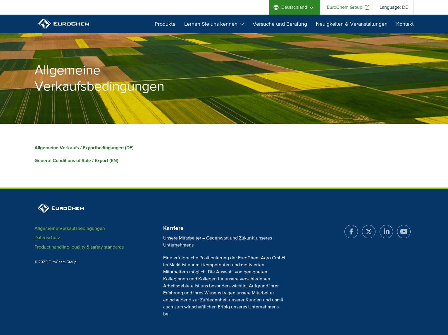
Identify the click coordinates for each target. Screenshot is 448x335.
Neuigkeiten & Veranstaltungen (351, 24)
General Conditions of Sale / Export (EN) (76, 161)
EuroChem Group (344, 7)
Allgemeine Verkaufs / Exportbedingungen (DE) (84, 148)
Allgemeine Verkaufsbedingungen (70, 228)
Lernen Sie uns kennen (214, 24)
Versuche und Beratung (280, 24)
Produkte (165, 24)
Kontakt (404, 24)
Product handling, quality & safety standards (79, 247)
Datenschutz (47, 238)
